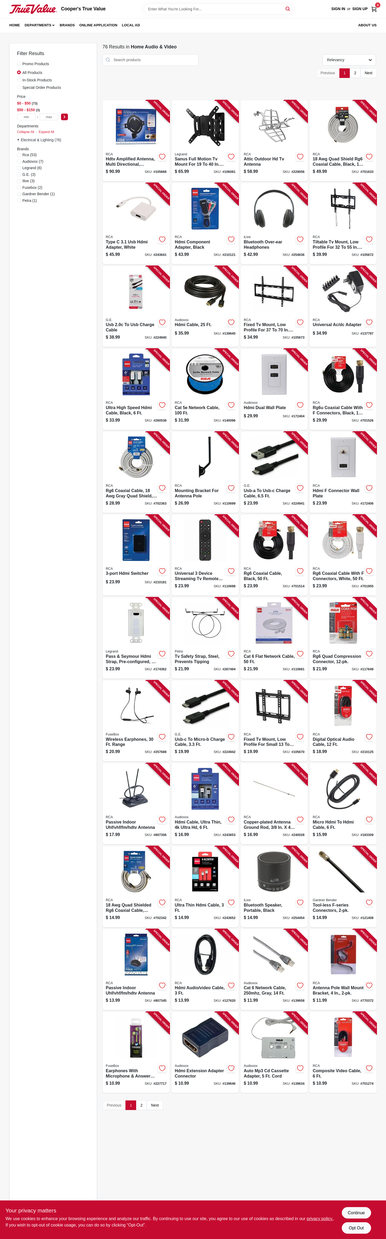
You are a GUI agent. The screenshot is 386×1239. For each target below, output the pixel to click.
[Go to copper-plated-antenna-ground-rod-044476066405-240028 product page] (274, 803)
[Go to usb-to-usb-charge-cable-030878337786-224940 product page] (136, 306)
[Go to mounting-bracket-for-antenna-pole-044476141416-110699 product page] (205, 472)
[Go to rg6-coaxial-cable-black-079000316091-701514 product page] (274, 555)
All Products (32, 72)
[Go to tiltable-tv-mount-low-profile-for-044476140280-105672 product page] (343, 223)
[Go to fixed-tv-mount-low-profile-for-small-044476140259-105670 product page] (274, 721)
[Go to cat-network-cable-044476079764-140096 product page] (205, 389)
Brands (67, 25)
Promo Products (35, 64)
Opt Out (356, 1228)
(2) (32, 187)
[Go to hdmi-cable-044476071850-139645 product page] (205, 306)
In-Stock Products (37, 80)
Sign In (338, 9)
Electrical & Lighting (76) (41, 140)
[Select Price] (64, 117)
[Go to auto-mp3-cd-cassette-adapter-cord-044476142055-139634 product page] (274, 1052)
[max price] (49, 117)
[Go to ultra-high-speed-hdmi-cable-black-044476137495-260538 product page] (136, 389)
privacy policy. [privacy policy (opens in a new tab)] (320, 1218)
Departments (38, 25)
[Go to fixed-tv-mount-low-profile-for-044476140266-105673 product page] (274, 306)
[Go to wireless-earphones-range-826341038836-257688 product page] (136, 721)
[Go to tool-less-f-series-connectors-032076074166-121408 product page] (343, 886)
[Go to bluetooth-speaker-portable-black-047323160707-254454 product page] (274, 886)
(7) (32, 161)
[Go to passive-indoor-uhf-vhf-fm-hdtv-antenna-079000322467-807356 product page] (136, 803)
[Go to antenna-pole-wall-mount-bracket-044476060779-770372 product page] (343, 969)
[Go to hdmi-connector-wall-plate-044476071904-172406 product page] (343, 472)
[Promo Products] (19, 63)
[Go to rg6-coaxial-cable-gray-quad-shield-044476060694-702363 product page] (136, 472)
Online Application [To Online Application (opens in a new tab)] (98, 25)
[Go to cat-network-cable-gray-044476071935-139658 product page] (274, 969)
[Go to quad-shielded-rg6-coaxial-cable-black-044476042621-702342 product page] (136, 886)
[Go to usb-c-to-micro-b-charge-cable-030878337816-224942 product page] (205, 721)
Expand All (46, 132)
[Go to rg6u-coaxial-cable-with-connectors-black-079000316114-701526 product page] (343, 389)
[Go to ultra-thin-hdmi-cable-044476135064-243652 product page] (205, 886)
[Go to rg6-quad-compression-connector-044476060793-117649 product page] (343, 638)
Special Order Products (41, 87)
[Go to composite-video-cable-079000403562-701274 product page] (343, 1052)
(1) (38, 194)
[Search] (288, 8)
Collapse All (25, 132)
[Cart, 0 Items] (374, 9)
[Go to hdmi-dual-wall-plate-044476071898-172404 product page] (274, 389)
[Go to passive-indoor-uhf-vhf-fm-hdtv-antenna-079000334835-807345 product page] (136, 969)
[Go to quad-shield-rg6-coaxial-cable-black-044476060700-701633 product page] (343, 140)
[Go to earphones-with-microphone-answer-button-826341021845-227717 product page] (136, 1052)
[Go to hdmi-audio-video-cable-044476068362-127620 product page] (205, 969)
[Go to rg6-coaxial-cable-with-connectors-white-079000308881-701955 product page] (343, 555)
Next (368, 73)
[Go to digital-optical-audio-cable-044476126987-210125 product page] (343, 721)
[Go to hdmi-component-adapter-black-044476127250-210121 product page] (205, 223)
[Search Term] (218, 9)
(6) (32, 168)
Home (14, 25)
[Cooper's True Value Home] (33, 9)
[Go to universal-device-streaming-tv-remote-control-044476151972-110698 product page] (205, 555)
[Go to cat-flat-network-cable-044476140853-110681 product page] (274, 638)
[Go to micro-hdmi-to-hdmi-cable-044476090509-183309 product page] (343, 803)
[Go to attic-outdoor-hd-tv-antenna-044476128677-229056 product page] (274, 140)
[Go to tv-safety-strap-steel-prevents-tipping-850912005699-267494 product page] (205, 638)
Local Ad (131, 25)
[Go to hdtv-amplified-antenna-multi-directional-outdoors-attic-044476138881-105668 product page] (136, 140)
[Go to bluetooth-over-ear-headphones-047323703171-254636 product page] (274, 223)
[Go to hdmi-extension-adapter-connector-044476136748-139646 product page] (205, 1052)
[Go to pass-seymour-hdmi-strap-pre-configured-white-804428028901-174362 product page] (136, 638)
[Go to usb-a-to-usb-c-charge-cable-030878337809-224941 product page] (274, 472)
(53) (29, 155)
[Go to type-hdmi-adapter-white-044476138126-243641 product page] (136, 223)
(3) (28, 174)
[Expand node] (19, 140)
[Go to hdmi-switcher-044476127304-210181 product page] (136, 555)
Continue (356, 1213)
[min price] (26, 117)
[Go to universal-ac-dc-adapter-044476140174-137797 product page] (343, 306)
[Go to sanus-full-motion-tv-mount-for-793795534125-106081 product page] (205, 140)
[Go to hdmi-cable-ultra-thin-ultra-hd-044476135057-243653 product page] (205, 803)
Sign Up (360, 9)
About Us (367, 25)
